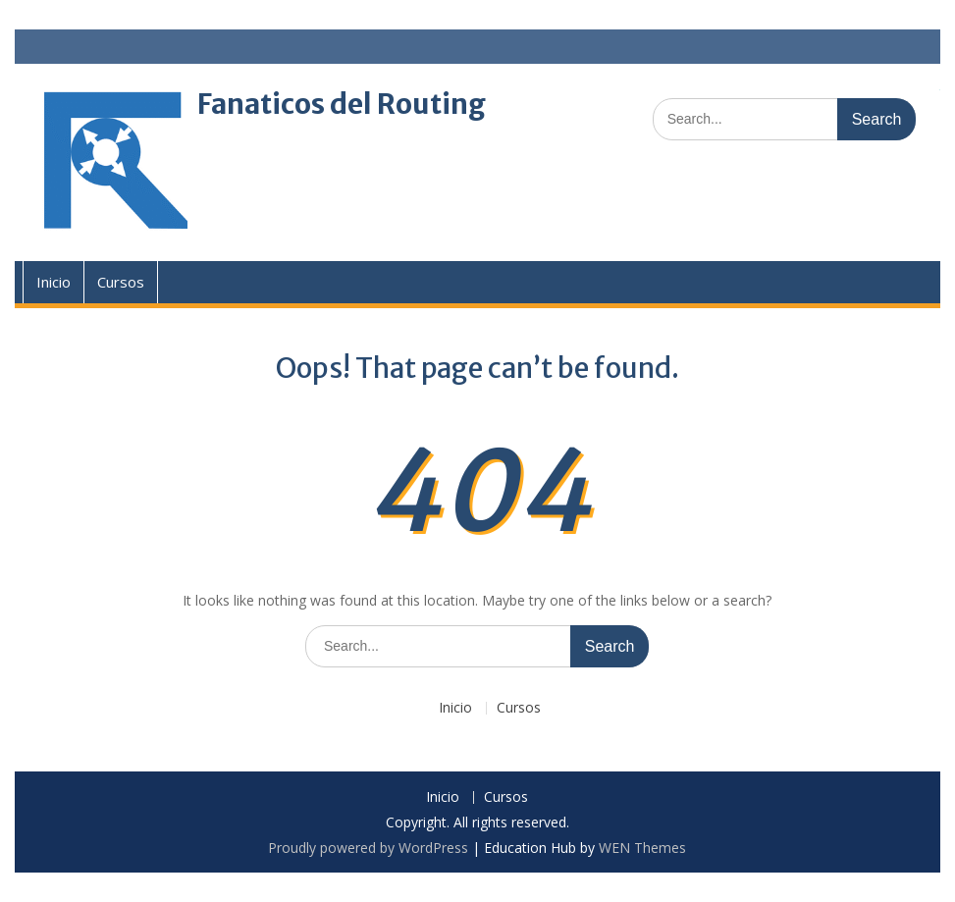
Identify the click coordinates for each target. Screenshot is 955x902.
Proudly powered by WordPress (368, 847)
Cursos (120, 282)
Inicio (53, 282)
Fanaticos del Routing (341, 104)
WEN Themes (642, 847)
